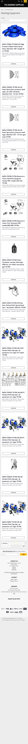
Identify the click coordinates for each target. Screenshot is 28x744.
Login (12, 579)
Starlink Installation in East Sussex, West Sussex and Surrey (14, 591)
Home (2, 9)
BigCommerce (9, 620)
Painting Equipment (9, 9)
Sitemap (20, 618)
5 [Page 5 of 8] (22, 543)
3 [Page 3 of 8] (16, 543)
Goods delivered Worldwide (14, 590)
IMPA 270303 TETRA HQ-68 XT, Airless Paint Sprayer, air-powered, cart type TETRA (13, 395)
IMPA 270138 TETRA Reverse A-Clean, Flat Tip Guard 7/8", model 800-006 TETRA (13, 223)
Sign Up (15, 579)
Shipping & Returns (14, 581)
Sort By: (3, 18)
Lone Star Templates (20, 620)
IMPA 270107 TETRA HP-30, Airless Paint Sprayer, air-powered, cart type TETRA (12, 524)
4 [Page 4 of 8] (19, 543)
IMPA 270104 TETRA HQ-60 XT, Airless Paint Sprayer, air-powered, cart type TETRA (13, 440)
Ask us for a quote (14, 588)
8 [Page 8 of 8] (9, 546)
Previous (4, 543)
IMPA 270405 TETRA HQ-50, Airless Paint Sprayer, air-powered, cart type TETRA (12, 479)
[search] (19, 1)
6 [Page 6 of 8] (2, 546)
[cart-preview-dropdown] (25, 1)
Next (25, 546)
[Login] (22, 1)
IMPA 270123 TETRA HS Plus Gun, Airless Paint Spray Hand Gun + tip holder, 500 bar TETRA (14, 305)
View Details (13, 63)
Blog (14, 593)
